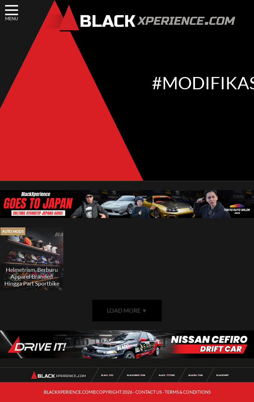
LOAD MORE (127, 310)
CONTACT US (148, 392)
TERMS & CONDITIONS (188, 392)
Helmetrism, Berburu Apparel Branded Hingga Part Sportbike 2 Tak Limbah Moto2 (31, 280)
